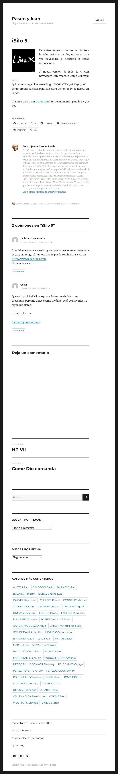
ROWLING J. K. (73, 677)
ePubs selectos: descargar (28, 738)
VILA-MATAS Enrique (25, 702)
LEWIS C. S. (44, 638)
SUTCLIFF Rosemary (25, 683)
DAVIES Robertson (48, 606)
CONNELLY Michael (75, 600)
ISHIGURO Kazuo (23, 638)
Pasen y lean (26, 18)
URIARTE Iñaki (49, 689)
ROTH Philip (53, 677)
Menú (99, 20)
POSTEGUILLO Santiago (27, 677)
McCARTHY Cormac (44, 645)
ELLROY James (48, 613)
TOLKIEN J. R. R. (51, 683)
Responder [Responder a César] (18, 330)
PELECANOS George (70, 664)
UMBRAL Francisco (24, 689)
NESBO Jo (19, 664)
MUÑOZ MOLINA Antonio (60, 657)
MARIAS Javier (63, 638)
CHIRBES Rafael (50, 600)
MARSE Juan (21, 645)
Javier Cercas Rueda (26, 203)
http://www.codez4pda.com (29, 258)
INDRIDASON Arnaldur (59, 632)
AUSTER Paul (21, 587)
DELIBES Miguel (74, 606)
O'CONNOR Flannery (42, 664)
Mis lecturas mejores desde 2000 (32, 723)
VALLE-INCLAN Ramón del (29, 696)
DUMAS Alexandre (24, 613)
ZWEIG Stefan (50, 702)
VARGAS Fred (57, 696)
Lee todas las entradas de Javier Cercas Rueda (44, 192)
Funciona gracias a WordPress (41, 765)
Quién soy (18, 745)
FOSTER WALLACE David (56, 619)
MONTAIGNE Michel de (27, 657)
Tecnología (73, 203)
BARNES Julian (66, 587)
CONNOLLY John (23, 606)
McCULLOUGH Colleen (27, 651)
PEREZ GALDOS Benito (60, 670)
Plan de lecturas (21, 730)
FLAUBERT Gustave (25, 619)
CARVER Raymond (24, 600)
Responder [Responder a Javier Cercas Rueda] (18, 271)
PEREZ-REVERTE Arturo (28, 670)
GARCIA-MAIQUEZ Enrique (29, 625)
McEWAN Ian (53, 651)
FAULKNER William (73, 613)
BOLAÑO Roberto (24, 593)
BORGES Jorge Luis (50, 593)
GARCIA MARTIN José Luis (66, 625)
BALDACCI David (43, 587)
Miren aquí (42, 101)
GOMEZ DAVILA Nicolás (27, 632)
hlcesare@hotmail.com (26, 322)
